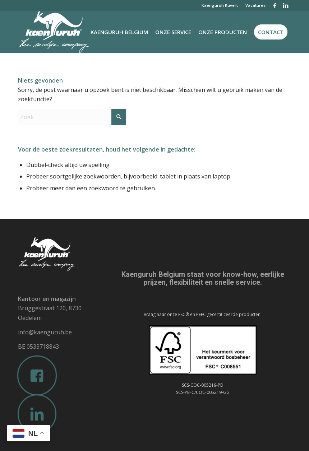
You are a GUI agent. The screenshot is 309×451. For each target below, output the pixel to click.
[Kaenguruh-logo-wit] (64, 32)
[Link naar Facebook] (274, 5)
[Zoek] (72, 117)
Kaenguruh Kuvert (220, 5)
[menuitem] (220, 5)
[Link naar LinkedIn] (285, 5)
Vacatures (255, 5)
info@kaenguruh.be (45, 332)
